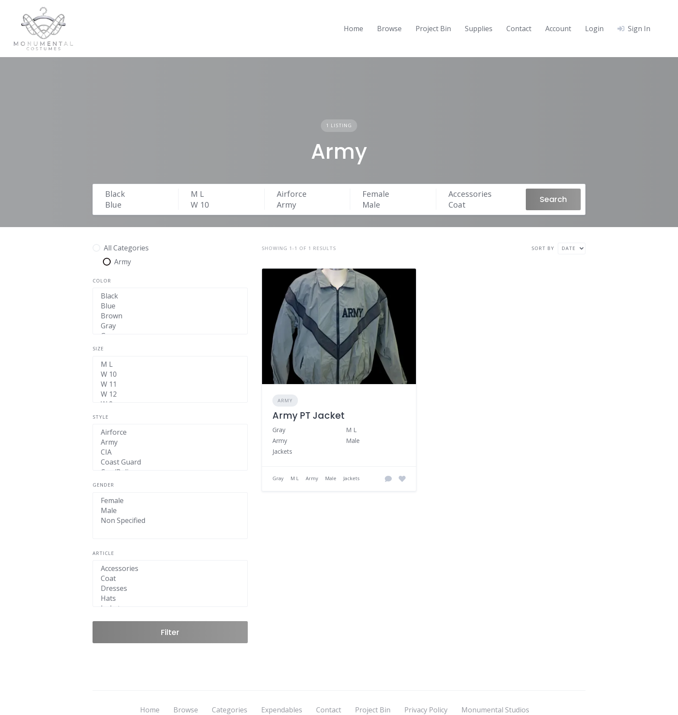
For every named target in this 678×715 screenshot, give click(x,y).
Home (353, 28)
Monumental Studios (495, 710)
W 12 (170, 394)
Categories (229, 710)
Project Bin (433, 28)
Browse (389, 28)
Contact (518, 28)
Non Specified (170, 521)
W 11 (170, 384)
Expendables (281, 710)
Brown (170, 316)
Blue (137, 204)
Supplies (479, 28)
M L (223, 194)
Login (594, 28)
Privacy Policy (426, 710)
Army (309, 204)
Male (395, 204)
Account (558, 28)
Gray (170, 326)
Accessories (481, 194)
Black (137, 194)
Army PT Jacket (308, 415)
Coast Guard (170, 462)
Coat (481, 204)
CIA (170, 452)
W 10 (223, 204)
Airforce (309, 194)
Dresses (170, 588)
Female (395, 194)
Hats (170, 598)
